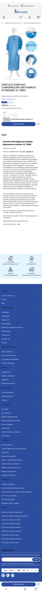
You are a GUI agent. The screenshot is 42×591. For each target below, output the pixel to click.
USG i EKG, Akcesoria (7, 499)
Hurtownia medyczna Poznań (10, 520)
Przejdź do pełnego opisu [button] (8, 99)
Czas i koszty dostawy (8, 355)
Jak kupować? (6, 372)
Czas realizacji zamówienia (10, 359)
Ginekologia (5, 312)
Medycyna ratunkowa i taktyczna (12, 327)
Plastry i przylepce (7, 424)
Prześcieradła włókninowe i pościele (12, 488)
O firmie (4, 299)
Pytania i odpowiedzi (8, 376)
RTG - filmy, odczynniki (8, 496)
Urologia (4, 343)
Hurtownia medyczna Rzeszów (11, 527)
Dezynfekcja (5, 428)
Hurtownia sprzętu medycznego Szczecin (15, 516)
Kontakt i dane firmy (8, 296)
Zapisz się (36, 559)
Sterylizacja (5, 452)
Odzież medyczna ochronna (13, 23)
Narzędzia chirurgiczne (8, 475)
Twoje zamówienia (7, 392)
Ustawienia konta (7, 396)
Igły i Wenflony (6, 413)
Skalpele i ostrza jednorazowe (10, 468)
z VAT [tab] (4, 102)
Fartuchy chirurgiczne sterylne (32, 23)
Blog (2, 303)
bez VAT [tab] (10, 102)
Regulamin (4, 380)
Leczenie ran (5, 320)
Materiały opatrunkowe (8, 471)
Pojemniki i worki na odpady (10, 503)
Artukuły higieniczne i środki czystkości (13, 449)
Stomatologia (5, 331)
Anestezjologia (6, 324)
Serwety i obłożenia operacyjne (11, 460)
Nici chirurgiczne (6, 445)
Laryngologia (5, 316)
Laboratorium (5, 335)
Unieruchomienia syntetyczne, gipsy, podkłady (16, 492)
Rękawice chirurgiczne (8, 456)
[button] (38, 17)
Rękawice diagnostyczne (9, 417)
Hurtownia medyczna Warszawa (11, 512)
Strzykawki (4, 409)
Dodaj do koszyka (18, 124)
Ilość (4, 112)
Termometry (5, 436)
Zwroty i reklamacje (7, 363)
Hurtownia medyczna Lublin (10, 535)
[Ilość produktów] (9, 115)
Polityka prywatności (8, 383)
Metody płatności (7, 352)
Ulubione (4, 400)
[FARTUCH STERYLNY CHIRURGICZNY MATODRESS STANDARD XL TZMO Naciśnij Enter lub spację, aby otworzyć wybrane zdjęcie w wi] (21, 53)
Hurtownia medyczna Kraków (10, 524)
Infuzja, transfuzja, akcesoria (10, 421)
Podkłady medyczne (8, 484)
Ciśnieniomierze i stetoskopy (10, 432)
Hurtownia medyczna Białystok (11, 539)
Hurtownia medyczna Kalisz (10, 543)
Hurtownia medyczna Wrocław (11, 531)
